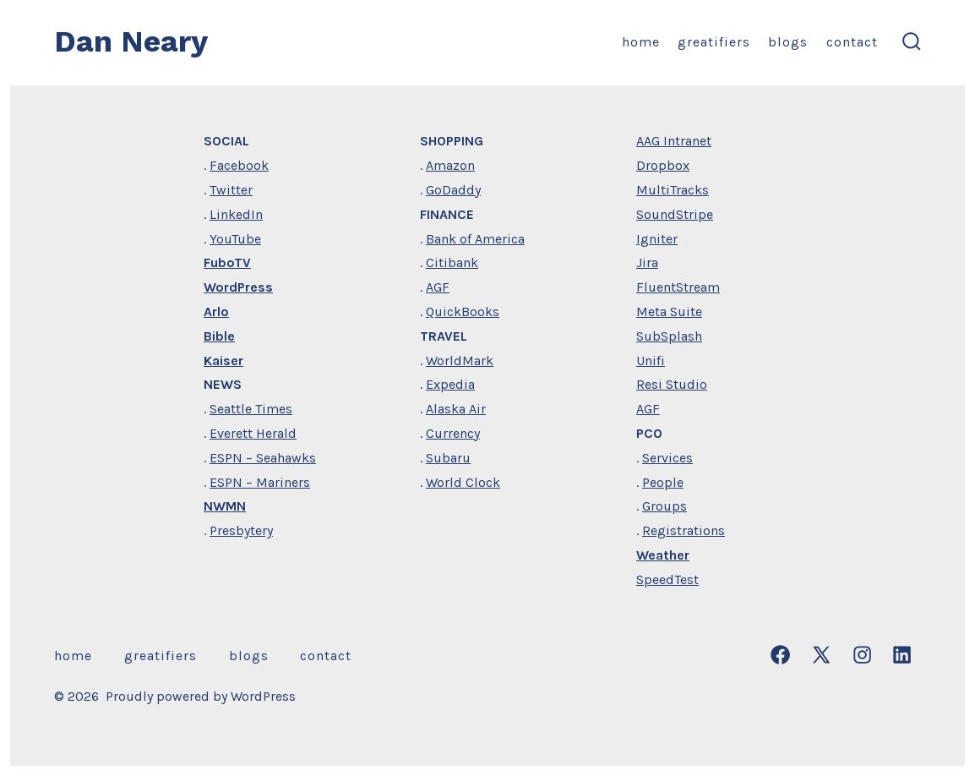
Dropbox (662, 165)
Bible (219, 336)
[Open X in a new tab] (821, 655)
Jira (647, 262)
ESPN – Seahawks (263, 458)
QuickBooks (462, 311)
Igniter (657, 239)
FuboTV (227, 262)
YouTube (235, 239)
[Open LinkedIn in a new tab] (902, 655)
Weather (662, 555)
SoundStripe (674, 214)
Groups (664, 506)
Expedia (450, 384)
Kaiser (223, 360)
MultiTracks (672, 190)
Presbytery (241, 530)
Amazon (450, 165)
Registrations (683, 530)
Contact (852, 42)
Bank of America (475, 239)
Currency (453, 433)
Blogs (788, 42)
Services (667, 458)
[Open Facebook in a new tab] (780, 655)
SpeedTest (667, 579)
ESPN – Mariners (260, 482)
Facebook (239, 165)
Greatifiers (714, 42)
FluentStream (678, 287)
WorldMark (459, 360)
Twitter (231, 190)
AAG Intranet (673, 141)
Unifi (650, 360)
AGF (437, 287)
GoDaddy (453, 190)
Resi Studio (671, 384)
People (663, 482)
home (641, 42)
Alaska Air (456, 409)
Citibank (452, 262)
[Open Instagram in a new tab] (862, 655)
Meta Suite (669, 311)
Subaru (448, 458)
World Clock (463, 482)
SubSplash (669, 336)
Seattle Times (251, 409)
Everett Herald (253, 433)
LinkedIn (236, 214)
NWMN (225, 506)
